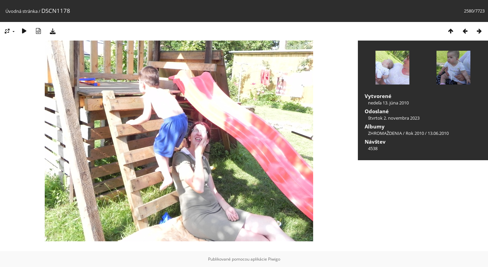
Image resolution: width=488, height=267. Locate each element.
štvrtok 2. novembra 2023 (394, 118)
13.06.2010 (438, 133)
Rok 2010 (415, 133)
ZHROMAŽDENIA (385, 133)
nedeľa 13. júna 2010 (388, 103)
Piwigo (274, 259)
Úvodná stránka (21, 11)
